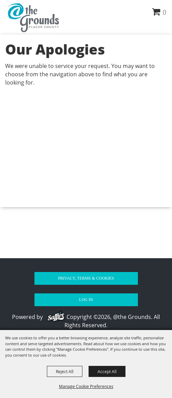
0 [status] (164, 12)
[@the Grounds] (32, 17)
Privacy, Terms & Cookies (86, 278)
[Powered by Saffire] (57, 317)
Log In (86, 299)
